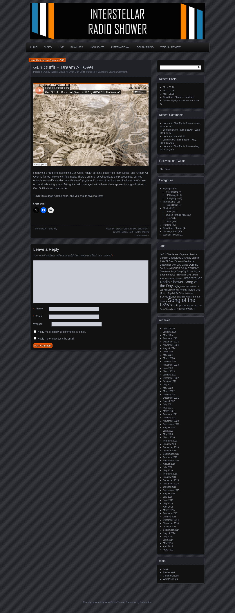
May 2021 (168, 407)
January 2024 (169, 361)
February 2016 (170, 473)
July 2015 (167, 497)
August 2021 (169, 401)
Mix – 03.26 (168, 87)
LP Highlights (172, 198)
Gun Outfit (80, 72)
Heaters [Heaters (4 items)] (178, 279)
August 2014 (169, 533)
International (120, 47)
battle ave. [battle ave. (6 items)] (173, 254)
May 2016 (168, 470)
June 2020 (168, 431)
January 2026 (169, 332)
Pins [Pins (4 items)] (182, 293)
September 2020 (171, 424)
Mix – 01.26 (168, 90)
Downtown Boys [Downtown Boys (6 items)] (168, 271)
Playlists (76, 47)
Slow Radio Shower (172, 228)
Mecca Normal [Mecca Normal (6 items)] (179, 290)
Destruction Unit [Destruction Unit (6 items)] (168, 265)
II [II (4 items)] (183, 279)
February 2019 (170, 457)
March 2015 (169, 510)
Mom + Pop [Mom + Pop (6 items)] (166, 293)
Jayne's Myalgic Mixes (177, 215)
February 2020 (170, 440)
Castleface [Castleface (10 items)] (175, 257)
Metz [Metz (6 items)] (198, 290)
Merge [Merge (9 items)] (191, 289)
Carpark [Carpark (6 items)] (164, 258)
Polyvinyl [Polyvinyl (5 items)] (189, 293)
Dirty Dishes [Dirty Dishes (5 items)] (182, 265)
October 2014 (169, 526)
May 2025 (168, 335)
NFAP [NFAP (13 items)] (176, 293)
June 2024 (168, 351)
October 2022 (169, 381)
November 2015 (171, 483)
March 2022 (169, 391)
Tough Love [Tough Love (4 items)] (170, 309)
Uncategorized (170, 231)
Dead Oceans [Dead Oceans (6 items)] (176, 261)
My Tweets (165, 169)
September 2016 (171, 460)
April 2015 (168, 507)
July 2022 (167, 384)
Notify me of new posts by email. (56, 338)
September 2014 (171, 530)
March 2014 (169, 549)
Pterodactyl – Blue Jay (46, 228)
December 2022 (171, 378)
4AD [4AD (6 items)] (162, 254)
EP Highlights (172, 195)
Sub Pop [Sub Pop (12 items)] (175, 305)
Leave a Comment (118, 72)
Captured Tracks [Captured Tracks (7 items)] (188, 254)
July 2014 (167, 536)
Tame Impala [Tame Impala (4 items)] (187, 305)
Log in (166, 569)
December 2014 (171, 520)
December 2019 (171, 447)
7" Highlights (172, 192)
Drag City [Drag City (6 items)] (181, 271)
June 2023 (168, 368)
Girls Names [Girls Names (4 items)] (192, 275)
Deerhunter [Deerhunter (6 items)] (189, 261)
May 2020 (168, 434)
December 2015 (171, 480)
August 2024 (169, 348)
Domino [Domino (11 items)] (193, 264)
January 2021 (169, 417)
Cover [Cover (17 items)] (164, 261)
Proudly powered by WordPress (100, 602)
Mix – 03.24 (179, 136)
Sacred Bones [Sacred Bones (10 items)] (168, 296)
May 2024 (168, 355)
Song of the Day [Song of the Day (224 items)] (177, 302)
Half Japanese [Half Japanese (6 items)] (167, 278)
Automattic (145, 602)
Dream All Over (66, 72)
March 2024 (169, 358)
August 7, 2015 (57, 60)
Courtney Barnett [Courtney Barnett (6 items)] (190, 258)
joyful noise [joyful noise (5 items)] (191, 286)
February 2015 (170, 513)
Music (166, 208)
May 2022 (168, 388)
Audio (33, 47)
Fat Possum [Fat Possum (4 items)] (181, 275)
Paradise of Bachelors (97, 72)
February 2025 (170, 338)
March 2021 (169, 411)
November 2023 (171, 365)
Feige (43, 60)
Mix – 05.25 (168, 94)
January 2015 (169, 516)
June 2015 (168, 500)
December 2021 (171, 398)
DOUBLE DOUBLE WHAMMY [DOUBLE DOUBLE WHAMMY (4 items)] (185, 268)
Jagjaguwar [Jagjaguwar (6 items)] (179, 286)
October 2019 (169, 450)
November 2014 (171, 523)
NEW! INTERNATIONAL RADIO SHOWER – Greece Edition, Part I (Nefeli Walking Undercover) (127, 232)
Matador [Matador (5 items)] (168, 290)
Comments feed (171, 575)
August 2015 (169, 493)
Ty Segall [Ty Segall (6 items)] (180, 309)
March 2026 (169, 328)
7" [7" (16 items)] (166, 254)
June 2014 (168, 540)
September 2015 (171, 490)
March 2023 (169, 371)
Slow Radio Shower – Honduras (178, 97)
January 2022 (169, 394)
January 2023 (169, 374)
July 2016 (167, 467)
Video (48, 47)
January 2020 (169, 444)
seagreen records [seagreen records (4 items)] (184, 297)
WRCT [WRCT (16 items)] (190, 309)
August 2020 (169, 427)
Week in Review (170, 47)
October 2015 (169, 487)
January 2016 (169, 477)
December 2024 (171, 341)
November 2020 (171, 421)
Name (38, 309)
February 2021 (170, 414)
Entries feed (169, 572)
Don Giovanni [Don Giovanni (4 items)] (166, 268)
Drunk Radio (145, 47)
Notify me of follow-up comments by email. (62, 331)
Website (37, 323)
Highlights (97, 47)
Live (61, 47)
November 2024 (171, 345)
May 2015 (168, 503)
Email (37, 316)
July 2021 (167, 404)
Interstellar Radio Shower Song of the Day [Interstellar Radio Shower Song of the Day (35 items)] (181, 282)
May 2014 (168, 543)
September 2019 (171, 454)
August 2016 (169, 464)
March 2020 (169, 437)
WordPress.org (170, 579)
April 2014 (168, 546)
